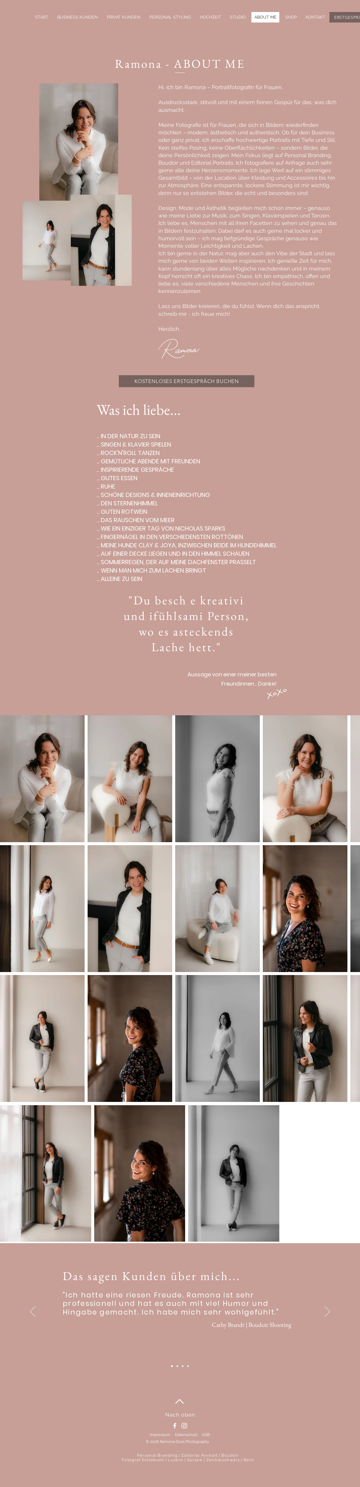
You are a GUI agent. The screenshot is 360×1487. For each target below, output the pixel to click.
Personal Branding (157, 1455)
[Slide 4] (172, 1366)
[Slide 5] (183, 1366)
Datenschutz (186, 1434)
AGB (206, 1434)
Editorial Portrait (200, 1455)
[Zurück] (32, 1312)
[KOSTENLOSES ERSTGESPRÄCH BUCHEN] (186, 381)
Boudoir (230, 1455)
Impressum (160, 1434)
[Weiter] (327, 1312)
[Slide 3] (177, 1366)
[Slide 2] (188, 1366)
